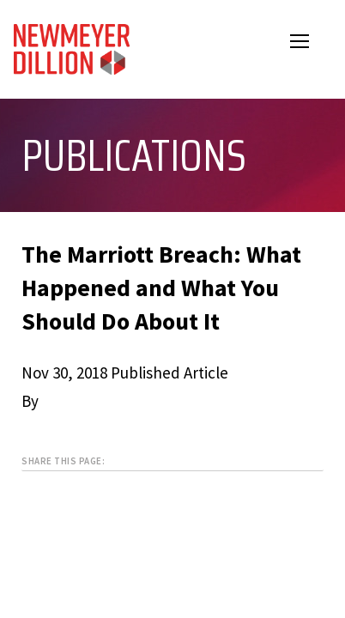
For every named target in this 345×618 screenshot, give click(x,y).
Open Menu (310, 43)
